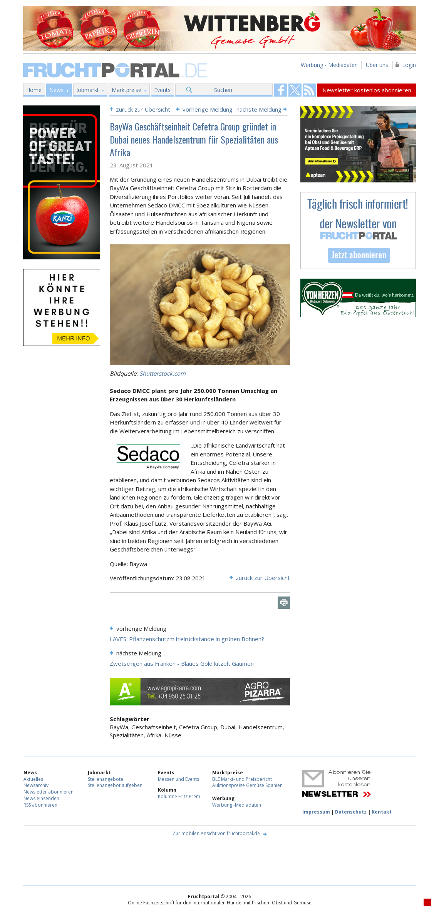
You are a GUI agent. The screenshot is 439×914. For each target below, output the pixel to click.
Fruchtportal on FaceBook (280, 90)
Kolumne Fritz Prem (179, 796)
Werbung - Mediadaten (329, 65)
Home (34, 90)
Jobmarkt (87, 90)
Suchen (223, 90)
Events (162, 90)
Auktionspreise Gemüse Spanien (247, 785)
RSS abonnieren (40, 805)
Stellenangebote (105, 779)
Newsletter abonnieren (48, 792)
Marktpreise (126, 90)
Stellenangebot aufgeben (115, 785)
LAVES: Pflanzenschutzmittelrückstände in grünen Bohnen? (187, 639)
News (56, 90)
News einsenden (41, 798)
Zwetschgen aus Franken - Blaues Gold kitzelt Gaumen (182, 663)
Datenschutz (351, 812)
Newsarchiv (36, 785)
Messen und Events (178, 779)
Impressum (316, 812)
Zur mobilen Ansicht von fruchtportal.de (216, 833)
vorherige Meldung (208, 109)
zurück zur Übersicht (143, 109)
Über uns (377, 65)
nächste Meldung (258, 109)
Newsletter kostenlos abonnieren (366, 90)
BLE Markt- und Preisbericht (242, 779)
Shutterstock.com (162, 373)
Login (409, 65)
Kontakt (382, 812)
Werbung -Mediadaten (236, 805)
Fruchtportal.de (116, 69)
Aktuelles (33, 779)
